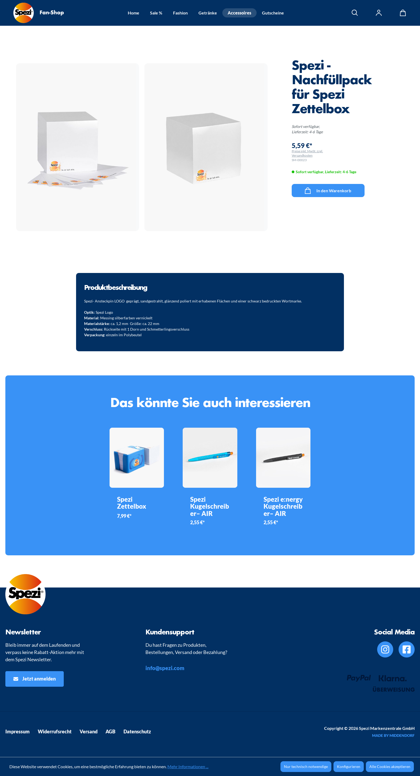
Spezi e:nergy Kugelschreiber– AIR (283, 506)
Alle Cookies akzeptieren (389, 766)
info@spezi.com (164, 668)
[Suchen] (355, 13)
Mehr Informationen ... (187, 766)
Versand (89, 731)
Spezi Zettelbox (131, 503)
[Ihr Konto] (379, 13)
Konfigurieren (348, 766)
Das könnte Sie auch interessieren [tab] (210, 402)
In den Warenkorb (328, 189)
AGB (110, 731)
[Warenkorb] (401, 13)
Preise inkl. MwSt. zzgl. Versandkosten (307, 153)
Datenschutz (137, 731)
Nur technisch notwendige (306, 766)
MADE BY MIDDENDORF (393, 735)
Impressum (17, 731)
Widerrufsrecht (55, 731)
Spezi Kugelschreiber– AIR (209, 506)
